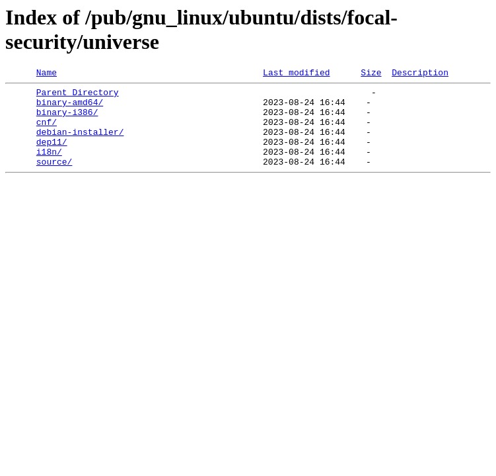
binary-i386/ (67, 120)
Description (420, 74)
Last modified (296, 74)
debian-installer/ (80, 143)
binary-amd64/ (69, 108)
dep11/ (51, 155)
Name (46, 74)
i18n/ (49, 167)
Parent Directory (77, 96)
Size (371, 74)
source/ (54, 179)
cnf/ (46, 132)
